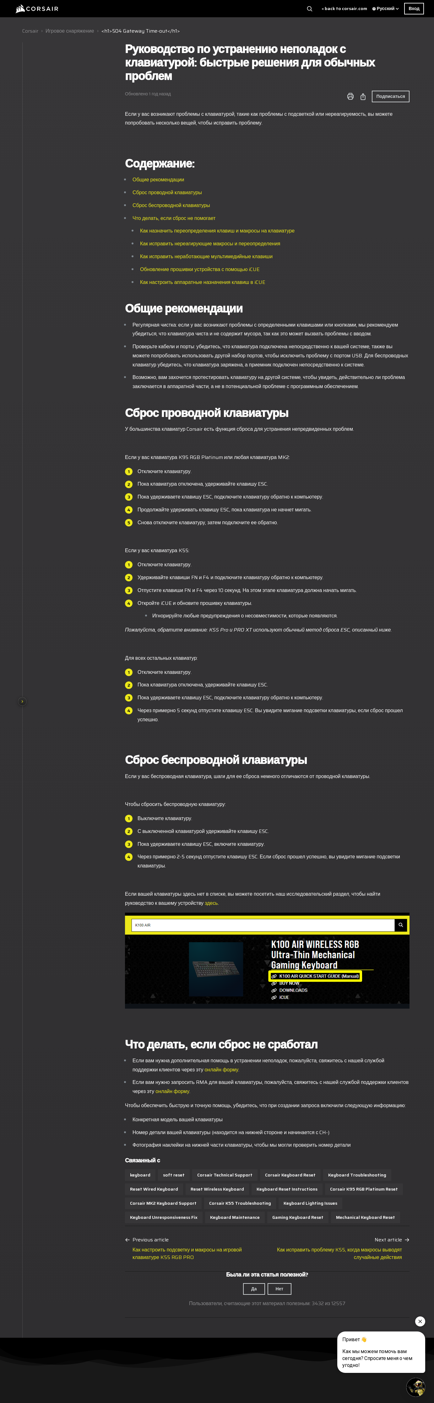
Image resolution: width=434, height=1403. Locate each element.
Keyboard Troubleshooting (315, 1174)
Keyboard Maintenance (193, 1217)
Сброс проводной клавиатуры (125, 192)
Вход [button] (414, 8)
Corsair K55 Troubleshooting (198, 1203)
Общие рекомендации (117, 180)
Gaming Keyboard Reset (256, 1217)
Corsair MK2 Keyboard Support (121, 1203)
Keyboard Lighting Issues (269, 1203)
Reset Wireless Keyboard (175, 1189)
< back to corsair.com (344, 8)
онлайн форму (180, 1070)
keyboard (98, 1174)
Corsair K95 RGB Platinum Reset (322, 1189)
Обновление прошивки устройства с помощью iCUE (158, 269)
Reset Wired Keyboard (112, 1189)
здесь (169, 903)
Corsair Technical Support (183, 1174)
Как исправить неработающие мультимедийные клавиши (164, 256)
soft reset (132, 1174)
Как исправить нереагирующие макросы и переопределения (168, 244)
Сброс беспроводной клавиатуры (129, 205)
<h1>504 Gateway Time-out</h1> (140, 31)
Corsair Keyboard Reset (248, 1174)
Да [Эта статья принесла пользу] (212, 1288)
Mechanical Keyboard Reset (323, 1217)
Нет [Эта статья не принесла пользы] (238, 1288)
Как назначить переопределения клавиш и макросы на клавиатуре (175, 231)
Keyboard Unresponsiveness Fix (122, 1217)
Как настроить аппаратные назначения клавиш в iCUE (161, 282)
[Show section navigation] (22, 701)
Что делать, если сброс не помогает (132, 218)
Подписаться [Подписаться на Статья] (348, 96)
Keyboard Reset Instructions (245, 1189)
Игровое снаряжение (70, 31)
